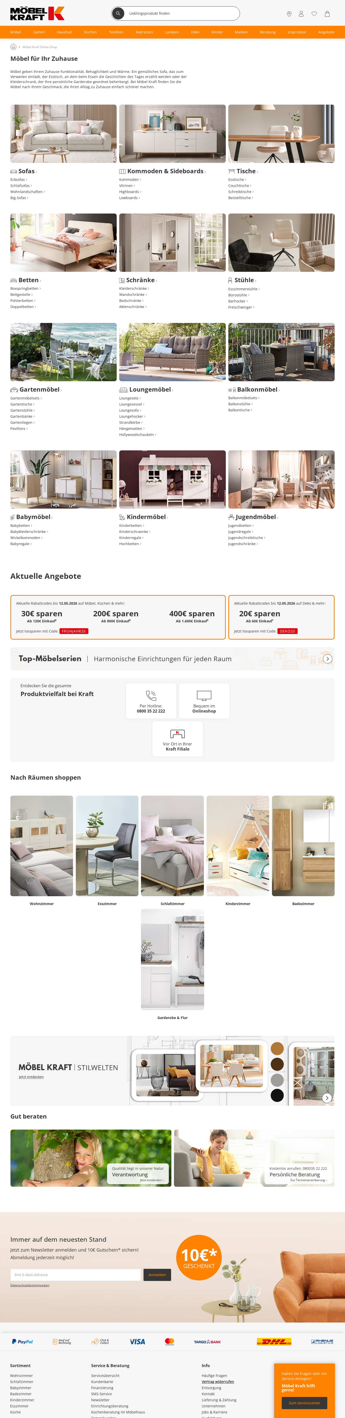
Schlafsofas (20, 185)
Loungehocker (131, 416)
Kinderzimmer (22, 1399)
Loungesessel (130, 404)
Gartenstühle (21, 410)
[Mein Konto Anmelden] (301, 14)
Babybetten (20, 525)
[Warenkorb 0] (328, 14)
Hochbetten (129, 543)
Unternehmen (214, 1406)
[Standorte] (289, 14)
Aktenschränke (131, 306)
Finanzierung (102, 1387)
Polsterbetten (21, 300)
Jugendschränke (242, 543)
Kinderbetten (130, 525)
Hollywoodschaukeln (136, 434)
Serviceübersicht (105, 1375)
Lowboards (128, 197)
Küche (15, 1412)
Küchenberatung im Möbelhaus (118, 1412)
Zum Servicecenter (304, 1403)
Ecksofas (17, 179)
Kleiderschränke (133, 288)
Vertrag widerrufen (218, 1381)
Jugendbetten (239, 525)
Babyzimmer (20, 1387)
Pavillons (17, 428)
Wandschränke (132, 294)
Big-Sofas (18, 197)
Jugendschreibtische (245, 537)
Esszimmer (19, 1406)
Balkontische (239, 410)
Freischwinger (240, 307)
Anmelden (157, 1274)
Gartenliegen (21, 422)
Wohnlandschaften (26, 191)
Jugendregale (239, 531)
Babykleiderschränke (28, 531)
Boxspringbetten (24, 288)
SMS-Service (101, 1393)
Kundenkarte (102, 1381)
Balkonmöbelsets (242, 397)
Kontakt (208, 1393)
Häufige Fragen (214, 1375)
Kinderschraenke (133, 531)
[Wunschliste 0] (314, 13)
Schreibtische (239, 191)
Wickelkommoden (25, 537)
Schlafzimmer (21, 1381)
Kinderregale (130, 537)
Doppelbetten (22, 306)
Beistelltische (239, 197)
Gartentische (21, 404)
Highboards (129, 191)
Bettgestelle (20, 294)
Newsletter (100, 1399)
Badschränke (130, 300)
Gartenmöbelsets (24, 398)
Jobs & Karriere (214, 1412)
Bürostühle (237, 295)
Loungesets (128, 398)
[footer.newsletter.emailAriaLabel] (75, 1275)
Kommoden (129, 179)
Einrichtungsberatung (109, 1406)
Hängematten (130, 428)
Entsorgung (211, 1387)
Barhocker (237, 301)
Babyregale (19, 543)
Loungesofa (129, 410)
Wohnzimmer (21, 1375)
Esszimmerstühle (242, 288)
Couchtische (238, 185)
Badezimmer (21, 1393)
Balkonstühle (239, 403)
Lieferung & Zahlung (219, 1399)
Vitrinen (126, 185)
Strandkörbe (129, 422)
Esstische (236, 179)
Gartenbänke (21, 416)
